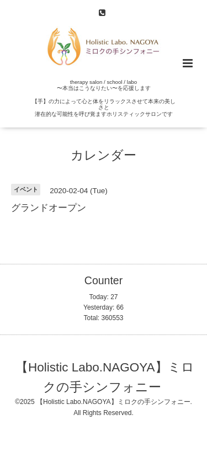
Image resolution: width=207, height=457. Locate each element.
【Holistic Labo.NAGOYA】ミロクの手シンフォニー (104, 377)
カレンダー (103, 155)
